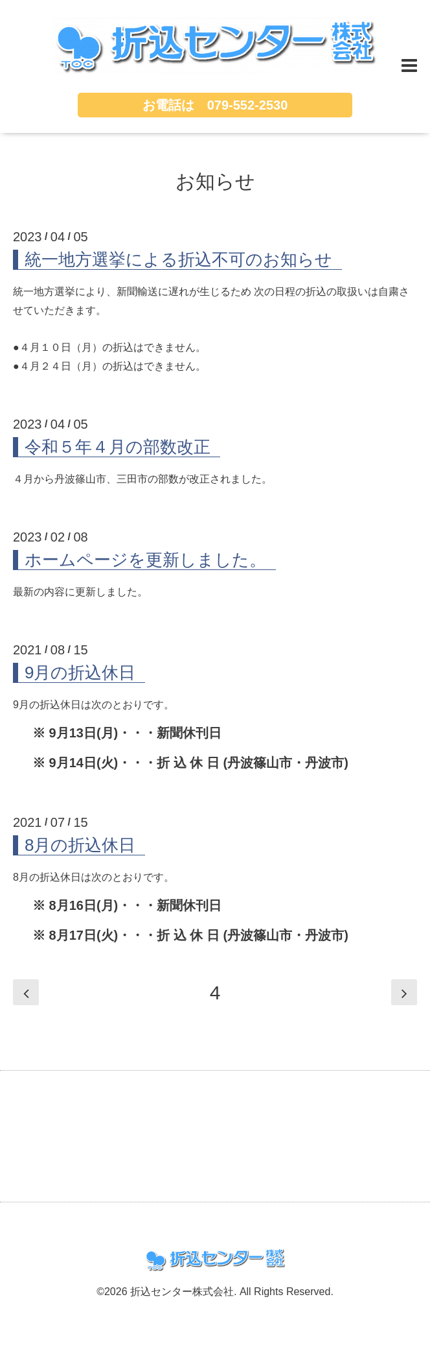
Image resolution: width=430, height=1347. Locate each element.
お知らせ (215, 181)
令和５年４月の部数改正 (117, 447)
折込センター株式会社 (182, 1291)
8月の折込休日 (80, 845)
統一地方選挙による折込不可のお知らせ (178, 259)
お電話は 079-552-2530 (215, 105)
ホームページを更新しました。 (145, 559)
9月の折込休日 (80, 672)
